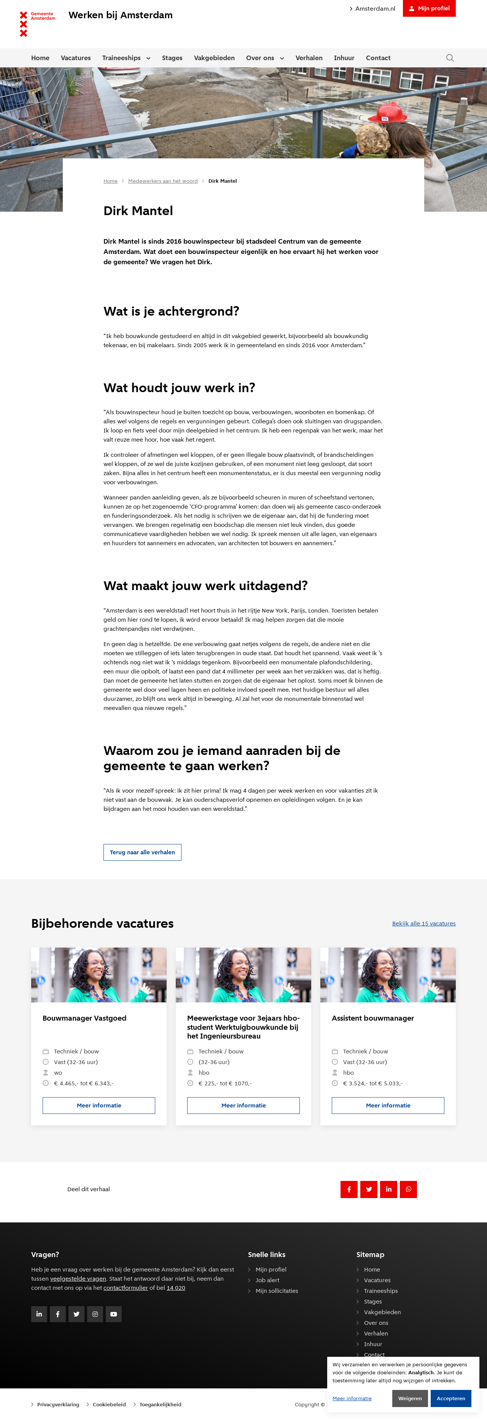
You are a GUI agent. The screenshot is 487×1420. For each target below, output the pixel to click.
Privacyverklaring (58, 1404)
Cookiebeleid (109, 1404)
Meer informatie (116, 1107)
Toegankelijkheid (160, 1404)
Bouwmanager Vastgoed (85, 1018)
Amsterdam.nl (372, 8)
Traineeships (121, 57)
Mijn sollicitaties (277, 1291)
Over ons (260, 57)
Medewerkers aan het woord (163, 180)
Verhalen (309, 57)
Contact (378, 57)
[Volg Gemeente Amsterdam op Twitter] (76, 1314)
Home (40, 57)
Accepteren (451, 1398)
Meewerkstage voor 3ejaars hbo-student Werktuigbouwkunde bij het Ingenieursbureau (243, 1027)
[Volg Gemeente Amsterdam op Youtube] (114, 1314)
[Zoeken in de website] (450, 58)
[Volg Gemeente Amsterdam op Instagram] (95, 1314)
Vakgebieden (214, 57)
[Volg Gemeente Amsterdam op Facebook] (58, 1314)
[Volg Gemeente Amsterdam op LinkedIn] (39, 1314)
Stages (172, 57)
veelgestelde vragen (78, 1279)
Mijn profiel (429, 8)
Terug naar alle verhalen (142, 852)
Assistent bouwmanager (373, 1018)
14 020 (176, 1288)
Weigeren (410, 1398)
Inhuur (344, 57)
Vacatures (76, 57)
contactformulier (125, 1288)
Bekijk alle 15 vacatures (424, 923)
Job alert (267, 1280)
